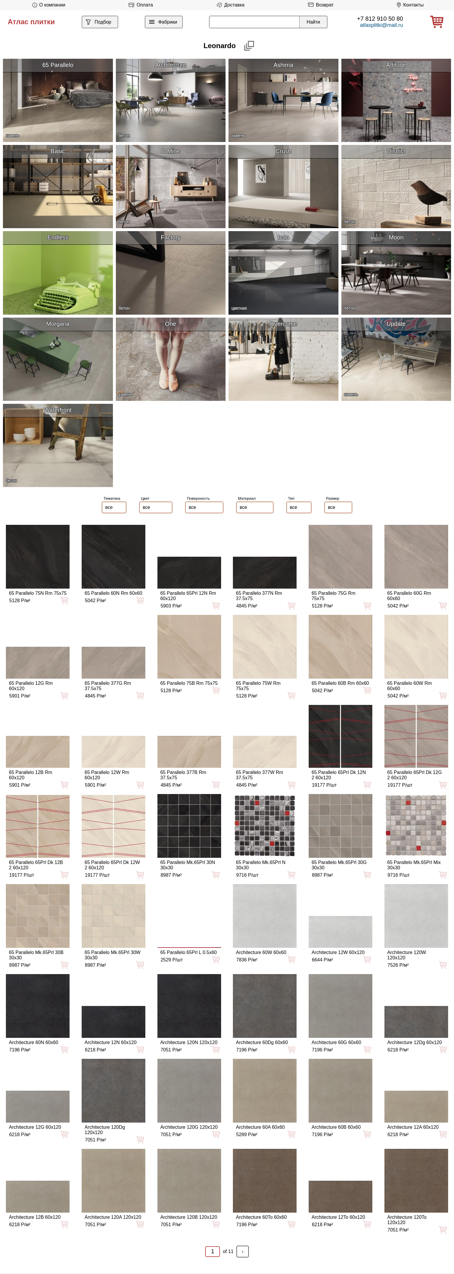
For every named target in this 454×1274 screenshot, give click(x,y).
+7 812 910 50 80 (380, 18)
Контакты (409, 5)
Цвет (145, 498)
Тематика (111, 498)
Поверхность (198, 498)
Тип (291, 498)
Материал (247, 498)
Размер (332, 498)
